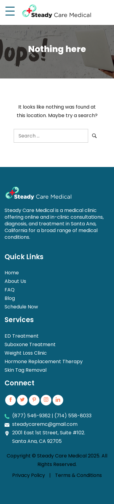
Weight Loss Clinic (26, 352)
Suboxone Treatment (30, 344)
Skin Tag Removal (26, 370)
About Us (15, 281)
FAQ (10, 289)
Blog (10, 298)
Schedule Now (21, 306)
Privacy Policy (28, 475)
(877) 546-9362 (31, 415)
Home (12, 272)
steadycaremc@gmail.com (45, 424)
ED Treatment (22, 335)
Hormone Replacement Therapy (44, 361)
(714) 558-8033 (73, 415)
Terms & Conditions (78, 475)
